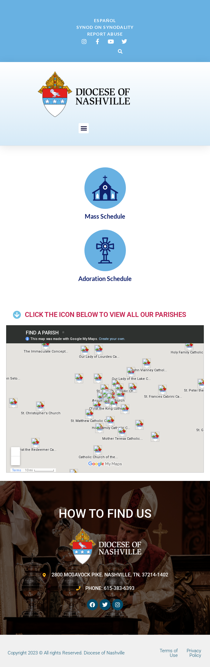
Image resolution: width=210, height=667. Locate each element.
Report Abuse (105, 34)
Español (105, 20)
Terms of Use (169, 653)
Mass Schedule (105, 216)
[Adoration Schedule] (105, 250)
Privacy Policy (194, 653)
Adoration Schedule (105, 278)
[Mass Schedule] (105, 188)
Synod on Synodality (105, 27)
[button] (120, 51)
